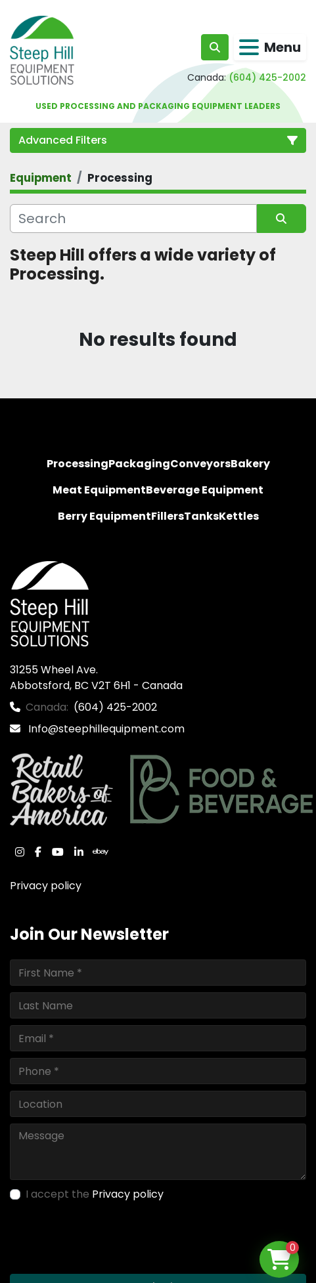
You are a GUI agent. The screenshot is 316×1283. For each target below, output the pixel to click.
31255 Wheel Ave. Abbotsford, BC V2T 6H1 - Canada (96, 677)
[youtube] (58, 852)
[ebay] (100, 852)
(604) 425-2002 (267, 77)
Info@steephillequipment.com (105, 728)
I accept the (95, 1194)
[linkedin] (78, 852)
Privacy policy (45, 885)
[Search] (133, 218)
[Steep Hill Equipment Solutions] (49, 602)
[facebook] (38, 852)
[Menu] (249, 47)
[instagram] (19, 852)
